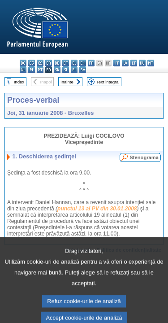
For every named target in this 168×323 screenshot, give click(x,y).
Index (19, 81)
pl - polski (31, 69)
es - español (31, 63)
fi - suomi (74, 69)
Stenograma (144, 157)
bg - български (23, 63)
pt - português (40, 69)
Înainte (66, 81)
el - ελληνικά (74, 63)
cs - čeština (40, 63)
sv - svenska (82, 69)
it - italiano (116, 63)
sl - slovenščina (65, 69)
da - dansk (48, 63)
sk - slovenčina (57, 69)
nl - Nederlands (23, 69)
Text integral (108, 81)
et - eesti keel (65, 63)
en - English (82, 63)
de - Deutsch (57, 63)
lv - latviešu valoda (125, 63)
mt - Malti (150, 63)
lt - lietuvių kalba (133, 63)
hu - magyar (142, 63)
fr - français (91, 63)
